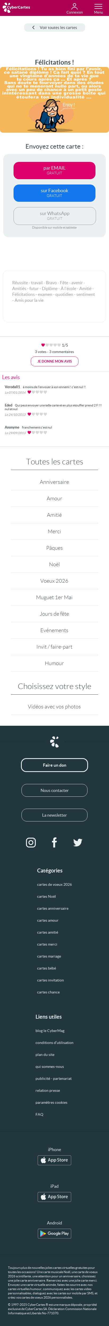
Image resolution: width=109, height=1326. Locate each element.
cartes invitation (50, 980)
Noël (54, 564)
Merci (54, 531)
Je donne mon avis (54, 361)
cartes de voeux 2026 (54, 884)
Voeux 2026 (54, 581)
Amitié (54, 515)
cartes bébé (46, 968)
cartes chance (48, 992)
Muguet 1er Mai (54, 597)
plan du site (45, 1054)
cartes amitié (47, 932)
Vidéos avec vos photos (54, 707)
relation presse (48, 1090)
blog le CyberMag (50, 1031)
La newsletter (54, 815)
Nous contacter (55, 790)
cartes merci (47, 944)
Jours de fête (54, 614)
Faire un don (54, 765)
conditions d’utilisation (54, 1042)
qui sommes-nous (50, 1066)
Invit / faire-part (54, 647)
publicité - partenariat (54, 1078)
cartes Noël (46, 896)
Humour (54, 663)
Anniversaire (54, 482)
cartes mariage (49, 956)
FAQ (39, 1114)
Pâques (54, 548)
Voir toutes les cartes (54, 27)
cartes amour (48, 920)
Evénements (54, 630)
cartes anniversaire (52, 908)
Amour (54, 498)
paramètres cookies (51, 1102)
